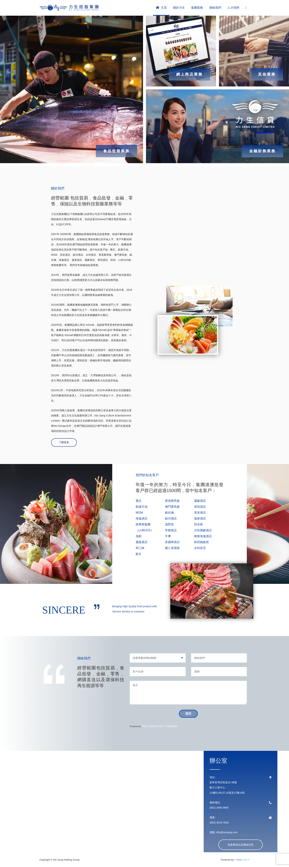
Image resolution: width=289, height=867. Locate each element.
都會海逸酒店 (203, 536)
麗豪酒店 (200, 500)
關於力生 (179, 7)
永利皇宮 (200, 548)
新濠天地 (141, 506)
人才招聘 (233, 7)
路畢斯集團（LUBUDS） (145, 527)
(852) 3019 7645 (219, 822)
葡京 (139, 500)
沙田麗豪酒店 (203, 530)
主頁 (161, 7)
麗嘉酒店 (141, 542)
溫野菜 (169, 524)
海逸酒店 (141, 518)
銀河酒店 (171, 518)
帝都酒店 (171, 530)
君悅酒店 (200, 506)
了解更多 (64, 442)
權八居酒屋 (172, 548)
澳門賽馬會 (172, 506)
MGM (139, 512)
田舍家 (198, 524)
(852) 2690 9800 (219, 807)
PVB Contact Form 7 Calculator (160, 726)
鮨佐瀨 (169, 512)
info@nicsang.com (226, 832)
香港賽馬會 (172, 500)
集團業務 (197, 7)
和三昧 (140, 548)
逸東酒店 (200, 518)
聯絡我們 (215, 7)
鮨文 (139, 553)
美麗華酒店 (172, 542)
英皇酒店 (200, 512)
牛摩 (168, 536)
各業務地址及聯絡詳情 (240, 844)
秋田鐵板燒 (201, 542)
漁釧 (139, 536)
